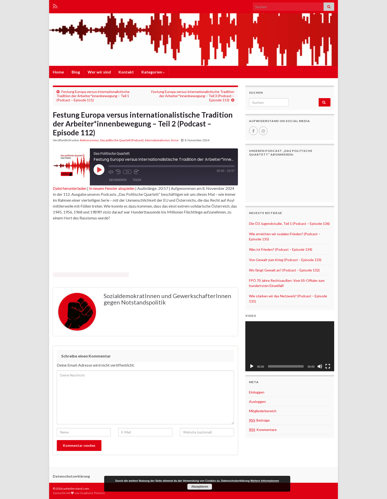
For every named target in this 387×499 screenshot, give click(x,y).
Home (58, 72)
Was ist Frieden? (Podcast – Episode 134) (280, 249)
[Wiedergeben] (251, 366)
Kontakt (126, 72)
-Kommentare (263, 430)
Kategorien (153, 72)
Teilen (137, 180)
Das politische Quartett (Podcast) (122, 140)
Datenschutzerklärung (71, 476)
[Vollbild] (327, 366)
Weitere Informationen (265, 480)
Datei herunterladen (69, 188)
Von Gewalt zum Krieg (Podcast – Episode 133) (285, 260)
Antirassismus (89, 140)
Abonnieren (118, 180)
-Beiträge (259, 420)
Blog (76, 72)
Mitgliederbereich (262, 411)
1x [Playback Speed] (127, 172)
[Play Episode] (99, 169)
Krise (174, 140)
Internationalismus (157, 140)
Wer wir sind (99, 72)
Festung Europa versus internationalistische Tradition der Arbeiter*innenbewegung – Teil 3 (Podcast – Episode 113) (192, 95)
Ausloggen (257, 401)
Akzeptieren (199, 486)
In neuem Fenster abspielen (112, 188)
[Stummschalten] (319, 366)
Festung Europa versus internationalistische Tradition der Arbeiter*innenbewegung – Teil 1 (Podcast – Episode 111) (93, 95)
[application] (289, 346)
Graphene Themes (92, 493)
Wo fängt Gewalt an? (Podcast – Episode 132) (284, 270)
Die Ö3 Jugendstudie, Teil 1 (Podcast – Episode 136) (289, 223)
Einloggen (256, 392)
